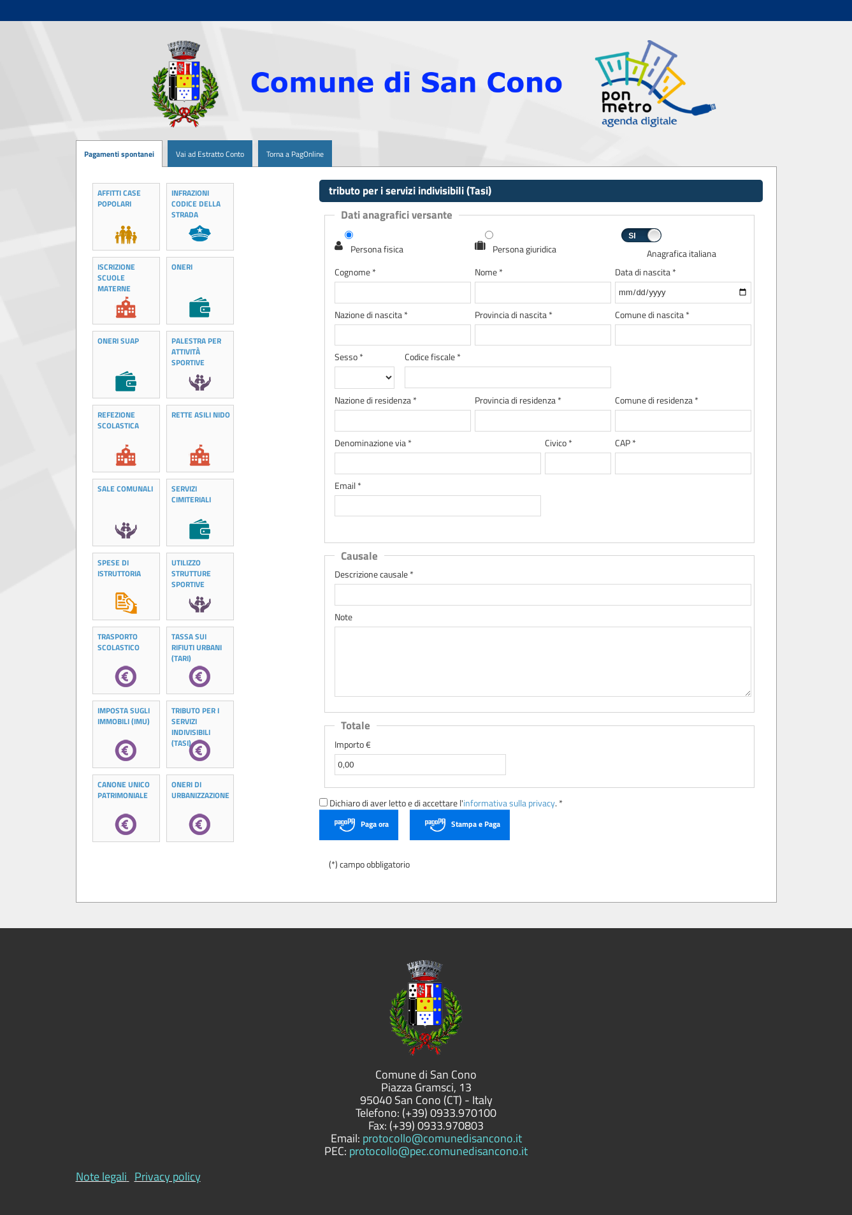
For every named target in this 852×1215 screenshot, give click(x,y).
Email (348, 486)
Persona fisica (376, 250)
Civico (558, 443)
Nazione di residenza (376, 401)
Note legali (101, 1176)
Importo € (353, 745)
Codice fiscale (433, 357)
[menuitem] (162, 154)
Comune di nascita (652, 315)
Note (343, 617)
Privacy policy (167, 1176)
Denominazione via (373, 443)
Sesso (349, 357)
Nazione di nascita (371, 315)
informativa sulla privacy (509, 803)
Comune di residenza (656, 401)
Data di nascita (645, 272)
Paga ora (375, 824)
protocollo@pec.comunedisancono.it (438, 1151)
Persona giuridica (524, 250)
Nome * (489, 272)
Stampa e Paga (475, 824)
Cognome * (355, 272)
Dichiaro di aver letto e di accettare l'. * (441, 803)
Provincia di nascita (513, 315)
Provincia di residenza (518, 401)
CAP (625, 443)
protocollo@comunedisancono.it (442, 1138)
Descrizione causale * (374, 575)
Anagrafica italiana (681, 254)
